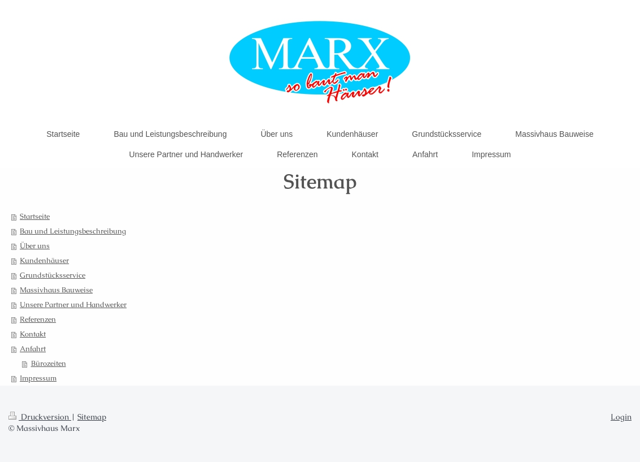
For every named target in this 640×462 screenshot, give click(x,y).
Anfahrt (33, 348)
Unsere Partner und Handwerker (73, 304)
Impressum (38, 378)
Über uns (35, 246)
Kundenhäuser (44, 260)
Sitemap (91, 417)
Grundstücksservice (52, 275)
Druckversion (39, 417)
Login (621, 417)
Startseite (35, 216)
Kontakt (33, 334)
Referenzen (38, 319)
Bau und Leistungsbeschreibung (73, 231)
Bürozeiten (48, 363)
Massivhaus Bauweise (56, 290)
